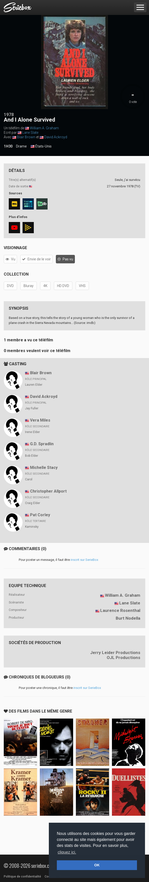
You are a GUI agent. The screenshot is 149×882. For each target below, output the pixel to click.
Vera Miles (40, 420)
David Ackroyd (55, 137)
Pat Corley (40, 515)
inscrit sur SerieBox (84, 560)
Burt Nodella (128, 618)
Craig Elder (32, 503)
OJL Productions (123, 657)
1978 (9, 114)
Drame (21, 146)
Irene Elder (32, 432)
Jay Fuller (31, 408)
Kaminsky (32, 526)
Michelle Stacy (44, 467)
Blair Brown (26, 137)
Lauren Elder (33, 384)
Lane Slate (30, 133)
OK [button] (97, 865)
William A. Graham (44, 128)
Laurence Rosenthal (120, 610)
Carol (28, 479)
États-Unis (41, 146)
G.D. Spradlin (42, 443)
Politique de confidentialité (22, 876)
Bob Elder (31, 455)
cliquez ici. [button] (67, 852)
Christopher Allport (48, 491)
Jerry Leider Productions (115, 652)
